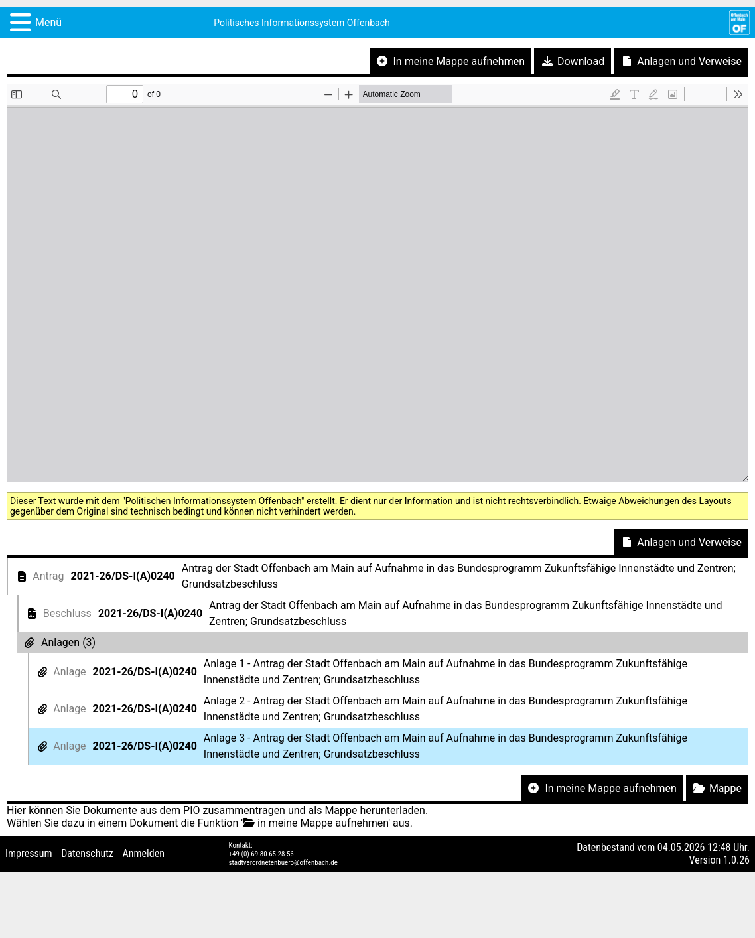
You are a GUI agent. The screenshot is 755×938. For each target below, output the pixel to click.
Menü (48, 22)
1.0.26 (736, 860)
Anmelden (144, 853)
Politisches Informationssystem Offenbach (302, 22)
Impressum (28, 853)
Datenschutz (87, 853)
